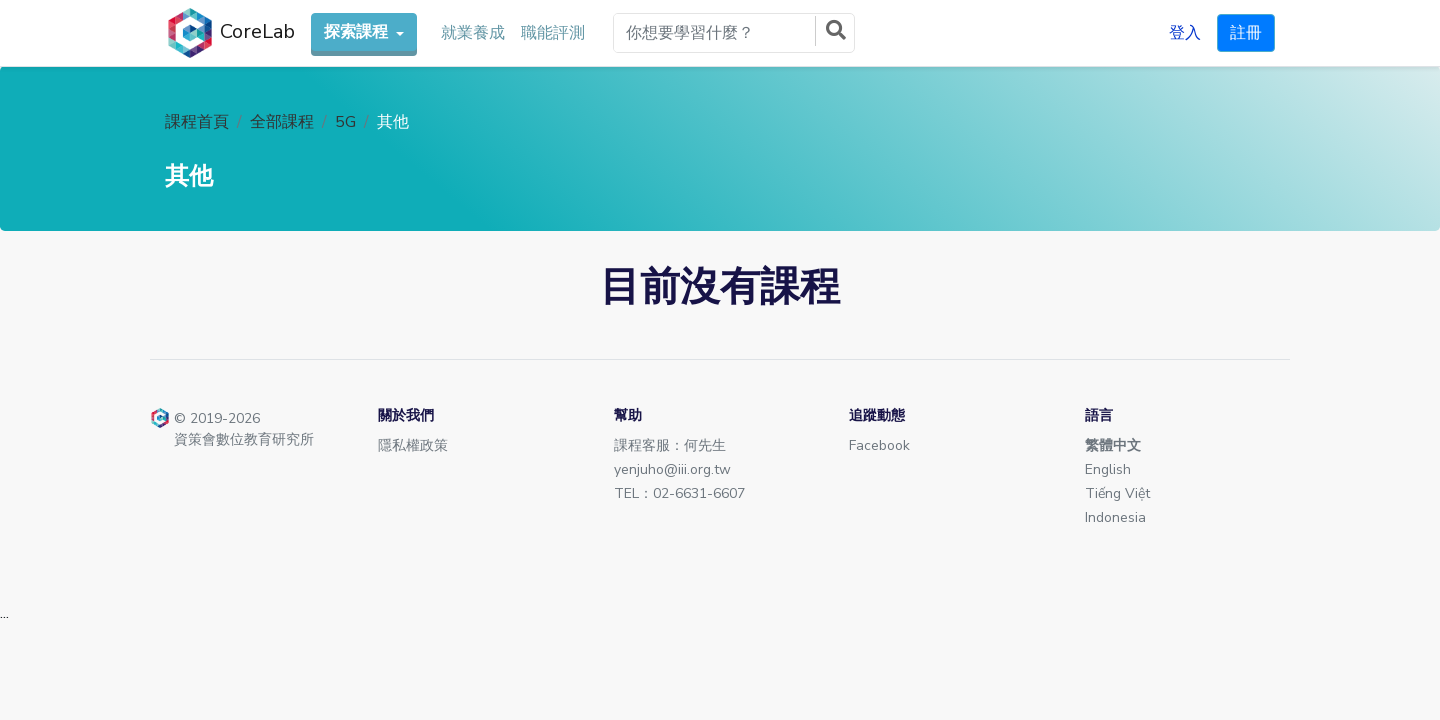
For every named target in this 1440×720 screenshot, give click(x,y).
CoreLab (230, 33)
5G (345, 122)
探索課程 (358, 32)
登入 (1185, 33)
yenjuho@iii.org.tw (672, 469)
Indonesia (1115, 517)
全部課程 (282, 122)
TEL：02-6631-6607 (679, 493)
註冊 (1246, 33)
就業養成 (473, 33)
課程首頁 (197, 122)
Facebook (879, 445)
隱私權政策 (413, 445)
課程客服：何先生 (670, 445)
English (1108, 469)
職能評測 (553, 33)
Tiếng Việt (1117, 493)
